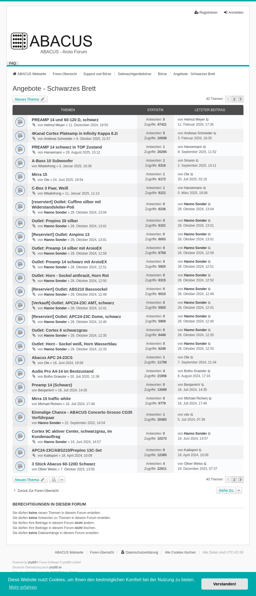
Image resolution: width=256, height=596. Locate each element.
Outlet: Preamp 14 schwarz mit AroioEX (69, 262)
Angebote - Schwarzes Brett (54, 88)
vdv (186, 415)
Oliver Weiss (47, 469)
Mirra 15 (39, 174)
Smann (189, 160)
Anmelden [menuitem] (233, 12)
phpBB (32, 562)
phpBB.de (55, 567)
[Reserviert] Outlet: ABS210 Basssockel (69, 289)
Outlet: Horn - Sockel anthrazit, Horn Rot (70, 275)
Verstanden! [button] (224, 584)
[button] (240, 99)
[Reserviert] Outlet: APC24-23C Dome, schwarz (76, 316)
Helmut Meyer (54, 125)
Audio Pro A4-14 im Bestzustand (63, 371)
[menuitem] (139, 552)
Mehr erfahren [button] (23, 587)
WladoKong (46, 166)
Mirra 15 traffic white (51, 398)
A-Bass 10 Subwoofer (52, 161)
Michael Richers (50, 404)
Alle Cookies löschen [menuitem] (180, 552)
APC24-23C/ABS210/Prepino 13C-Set (67, 450)
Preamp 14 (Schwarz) (52, 385)
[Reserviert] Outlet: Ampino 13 (60, 234)
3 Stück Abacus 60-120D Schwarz (63, 464)
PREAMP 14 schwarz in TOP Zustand (67, 147)
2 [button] (234, 99)
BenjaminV (46, 390)
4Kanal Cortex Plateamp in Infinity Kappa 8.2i (75, 133)
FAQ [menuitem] (12, 63)
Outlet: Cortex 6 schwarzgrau (59, 330)
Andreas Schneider (58, 139)
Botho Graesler (55, 377)
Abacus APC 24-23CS (52, 357)
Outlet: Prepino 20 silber (55, 221)
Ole (46, 180)
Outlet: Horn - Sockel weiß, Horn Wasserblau (74, 344)
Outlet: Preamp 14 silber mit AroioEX (67, 248)
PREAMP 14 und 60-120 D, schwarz (65, 120)
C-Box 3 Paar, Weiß (50, 188)
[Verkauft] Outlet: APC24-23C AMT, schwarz (73, 303)
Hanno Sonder (55, 212)
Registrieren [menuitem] (206, 12)
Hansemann (53, 152)
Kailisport (51, 456)
